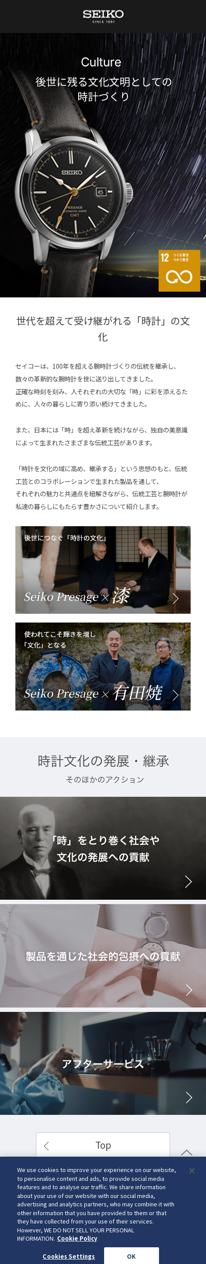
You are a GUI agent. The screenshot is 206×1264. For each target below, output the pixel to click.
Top (103, 1144)
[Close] (192, 1194)
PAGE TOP (186, 1163)
